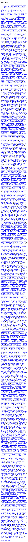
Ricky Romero (4, 217)
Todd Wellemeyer (13, 140)
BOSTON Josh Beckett (17, 486)
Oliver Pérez (9, 152)
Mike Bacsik (23, 182)
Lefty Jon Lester (22, 221)
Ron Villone (24, 82)
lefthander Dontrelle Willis (7, 237)
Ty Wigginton (11, 536)
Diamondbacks (4, 416)
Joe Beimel (4, 505)
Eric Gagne (20, 278)
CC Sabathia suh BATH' (8, 443)
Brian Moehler (4, 33)
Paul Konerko (8, 465)
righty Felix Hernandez (6, 312)
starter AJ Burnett (5, 402)
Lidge (2, 162)
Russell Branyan (4, 245)
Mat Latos (21, 262)
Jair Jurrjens (11, 43)
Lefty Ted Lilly (22, 441)
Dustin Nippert (22, 445)
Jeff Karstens (9, 422)
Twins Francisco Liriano (6, 324)
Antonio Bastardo (15, 137)
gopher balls (9, 400)
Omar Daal (17, 82)
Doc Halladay (20, 179)
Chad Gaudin (16, 97)
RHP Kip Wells (5, 336)
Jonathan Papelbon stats (11, 273)
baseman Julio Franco (6, 296)
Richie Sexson (16, 234)
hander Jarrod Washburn (15, 174)
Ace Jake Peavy (16, 520)
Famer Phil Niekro (10, 227)
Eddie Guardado (10, 98)
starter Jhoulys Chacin (13, 470)
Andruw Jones (13, 259)
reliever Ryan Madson (6, 493)
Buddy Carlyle (21, 259)
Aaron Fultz (19, 289)
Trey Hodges (16, 532)
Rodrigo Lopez (17, 39)
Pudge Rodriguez (15, 305)
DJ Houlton (17, 203)
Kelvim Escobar (13, 73)
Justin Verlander (4, 61)
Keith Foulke (4, 537)
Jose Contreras (11, 34)
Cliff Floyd (7, 486)
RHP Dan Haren (4, 187)
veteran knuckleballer (15, 348)
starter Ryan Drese (10, 380)
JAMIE (12, 5)
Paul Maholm (17, 231)
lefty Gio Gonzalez (22, 233)
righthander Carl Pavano (6, 166)
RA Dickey (8, 68)
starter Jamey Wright (21, 504)
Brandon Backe (4, 112)
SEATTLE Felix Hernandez (13, 392)
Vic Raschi (21, 339)
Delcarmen (18, 415)
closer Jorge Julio (5, 526)
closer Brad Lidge (5, 482)
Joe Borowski (21, 505)
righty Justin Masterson (6, 407)
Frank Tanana (18, 477)
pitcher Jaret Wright (12, 394)
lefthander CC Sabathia (13, 127)
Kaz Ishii (11, 167)
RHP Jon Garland (5, 160)
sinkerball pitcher (11, 419)
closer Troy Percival (13, 429)
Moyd (24, 5)
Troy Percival (12, 217)
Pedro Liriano (19, 369)
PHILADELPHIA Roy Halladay (8, 469)
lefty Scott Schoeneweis (15, 272)
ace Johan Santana (22, 442)
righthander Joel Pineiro (16, 447)
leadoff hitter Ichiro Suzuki (8, 485)
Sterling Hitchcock (21, 102)
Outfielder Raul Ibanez (7, 467)
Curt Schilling (23, 56)
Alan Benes (12, 525)
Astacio (17, 253)
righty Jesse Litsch (5, 288)
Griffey (2, 415)
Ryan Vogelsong (4, 261)
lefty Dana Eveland (13, 316)
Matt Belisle (18, 327)
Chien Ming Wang (14, 56)
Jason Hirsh (12, 347)
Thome (25, 300)
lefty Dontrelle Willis (10, 164)
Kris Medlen (4, 313)
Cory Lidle (16, 133)
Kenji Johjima (23, 290)
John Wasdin (23, 411)
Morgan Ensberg (21, 525)
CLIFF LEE (24, 466)
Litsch (18, 337)
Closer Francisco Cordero (18, 333)
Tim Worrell (9, 522)
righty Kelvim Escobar (18, 312)
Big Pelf (14, 247)
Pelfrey (9, 277)
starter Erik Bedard (18, 251)
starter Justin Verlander (19, 317)
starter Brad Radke (22, 446)
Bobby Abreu (10, 149)
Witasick (3, 379)
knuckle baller (9, 439)
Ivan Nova (3, 494)
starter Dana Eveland (18, 533)
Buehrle (12, 156)
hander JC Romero (17, 506)
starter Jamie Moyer (11, 42)
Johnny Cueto (22, 223)
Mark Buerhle (16, 433)
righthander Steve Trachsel (7, 155)
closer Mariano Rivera (20, 473)
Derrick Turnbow (23, 361)
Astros (22, 537)
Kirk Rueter (5, 58)
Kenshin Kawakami (5, 116)
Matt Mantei (9, 321)
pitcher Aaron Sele (6, 368)
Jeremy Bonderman (12, 29)
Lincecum (18, 65)
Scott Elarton (11, 66)
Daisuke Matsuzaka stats (6, 207)
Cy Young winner (5, 151)
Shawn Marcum (20, 199)
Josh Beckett (16, 26)
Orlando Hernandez (22, 62)
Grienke (2, 516)
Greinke (22, 159)
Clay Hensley (17, 379)
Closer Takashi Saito (5, 437)
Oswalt (12, 65)
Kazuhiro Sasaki (13, 328)
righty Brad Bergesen (14, 537)
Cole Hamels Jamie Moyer (11, 13)
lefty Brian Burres (19, 121)
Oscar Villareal (10, 340)
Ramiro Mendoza (6, 247)
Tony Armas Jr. (22, 104)
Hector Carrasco (18, 167)
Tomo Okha (19, 227)
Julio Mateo (22, 131)
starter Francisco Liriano (21, 390)
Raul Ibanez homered (6, 506)
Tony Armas (12, 58)
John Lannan (15, 68)
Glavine (12, 90)
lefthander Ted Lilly (7, 396)
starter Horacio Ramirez (20, 207)
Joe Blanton (13, 30)
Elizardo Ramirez (5, 341)
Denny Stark (8, 364)
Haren (18, 219)
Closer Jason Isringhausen (19, 186)
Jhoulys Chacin (18, 414)
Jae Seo (16, 89)
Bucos (15, 321)
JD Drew (4, 454)
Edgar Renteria (17, 345)
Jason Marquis (23, 27)
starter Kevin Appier (20, 497)
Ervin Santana (9, 53)
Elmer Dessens (10, 255)
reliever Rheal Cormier (6, 200)
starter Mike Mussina (7, 117)
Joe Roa (15, 223)
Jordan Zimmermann (22, 94)
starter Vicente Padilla (6, 139)
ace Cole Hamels (15, 100)
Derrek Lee (8, 450)
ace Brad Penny (15, 288)
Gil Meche (8, 27)
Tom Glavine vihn (21, 194)
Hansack (18, 363)
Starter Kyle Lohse (20, 435)
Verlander (11, 72)
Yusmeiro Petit (18, 214)
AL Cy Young (4, 466)
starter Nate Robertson (16, 226)
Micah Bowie (9, 82)
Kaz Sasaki (7, 333)
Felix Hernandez (22, 23)
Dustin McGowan (12, 431)
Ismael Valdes (12, 115)
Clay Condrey (11, 289)
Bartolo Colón (16, 529)
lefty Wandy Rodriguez (19, 238)
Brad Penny (21, 54)
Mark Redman (13, 31)
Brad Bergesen (17, 192)
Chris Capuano (8, 310)
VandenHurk (24, 329)
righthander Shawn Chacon (19, 368)
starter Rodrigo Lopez (17, 270)
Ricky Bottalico (4, 348)
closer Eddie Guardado (6, 223)
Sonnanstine (21, 431)
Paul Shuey (12, 219)
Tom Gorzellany (4, 374)
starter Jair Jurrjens (5, 305)
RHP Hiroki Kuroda (16, 314)
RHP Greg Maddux (16, 141)
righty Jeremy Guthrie (6, 186)
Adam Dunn (5, 378)
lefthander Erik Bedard (6, 133)
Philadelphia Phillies (20, 175)
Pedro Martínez (5, 182)
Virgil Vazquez (18, 360)
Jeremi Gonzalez (13, 54)
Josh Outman (14, 339)
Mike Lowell (17, 404)
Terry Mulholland (21, 50)
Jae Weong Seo (12, 206)
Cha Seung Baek (22, 153)
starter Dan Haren (5, 474)
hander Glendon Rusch (12, 512)
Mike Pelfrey (21, 195)
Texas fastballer (14, 284)
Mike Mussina (9, 18)
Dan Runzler (12, 351)
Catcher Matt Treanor (14, 498)
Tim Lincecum (9, 80)
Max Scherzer (22, 180)
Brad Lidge (3, 123)
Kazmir (24, 53)
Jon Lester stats (9, 210)
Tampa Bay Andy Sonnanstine (8, 318)
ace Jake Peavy (16, 524)
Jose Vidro (3, 258)
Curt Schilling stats (10, 424)
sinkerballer (22, 69)
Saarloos (12, 378)
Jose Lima (3, 195)
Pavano (4, 105)
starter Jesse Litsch (5, 274)
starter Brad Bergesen (7, 345)
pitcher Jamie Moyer (13, 7)
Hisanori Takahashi (16, 384)
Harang (12, 253)
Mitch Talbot (19, 514)
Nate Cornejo (10, 81)
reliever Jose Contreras (20, 235)
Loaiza (24, 327)
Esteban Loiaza (22, 496)
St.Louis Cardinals (14, 411)
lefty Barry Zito (4, 156)
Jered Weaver (16, 190)
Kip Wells (4, 54)
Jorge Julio (11, 172)
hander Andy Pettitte (16, 176)
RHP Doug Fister (6, 353)
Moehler (24, 137)
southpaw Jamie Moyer (14, 168)
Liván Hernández (12, 278)
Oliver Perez (22, 128)
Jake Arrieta (5, 285)
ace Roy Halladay (13, 93)
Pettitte (22, 136)
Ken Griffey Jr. (19, 172)
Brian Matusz (4, 442)
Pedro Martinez (17, 25)
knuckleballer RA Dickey (19, 277)
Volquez (14, 450)
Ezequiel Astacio (10, 415)
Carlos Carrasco (12, 454)
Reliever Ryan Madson (10, 229)
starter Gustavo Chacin (6, 438)
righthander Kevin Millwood (14, 293)
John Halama (18, 81)
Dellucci (23, 433)
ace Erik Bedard (15, 230)
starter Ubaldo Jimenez (18, 331)
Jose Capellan (13, 530)
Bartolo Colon (22, 31)
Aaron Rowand (9, 125)
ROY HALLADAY (17, 459)
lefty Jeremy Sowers (17, 426)
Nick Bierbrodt (19, 255)
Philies (8, 325)
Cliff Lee (4, 50)
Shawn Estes (8, 77)
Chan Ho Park (5, 30)
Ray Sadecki (10, 379)
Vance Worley (8, 257)
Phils (20, 132)
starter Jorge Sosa (15, 482)
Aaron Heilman (8, 162)
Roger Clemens (14, 131)
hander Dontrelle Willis (13, 535)
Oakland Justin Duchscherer (7, 372)
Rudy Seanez (10, 258)
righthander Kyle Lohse (16, 341)
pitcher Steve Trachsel (18, 208)
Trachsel (10, 89)
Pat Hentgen (23, 298)
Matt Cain (8, 74)
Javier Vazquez (8, 35)
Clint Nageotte (15, 101)
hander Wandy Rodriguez (7, 473)
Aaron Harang (17, 53)
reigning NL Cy (10, 477)
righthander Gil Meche (7, 497)
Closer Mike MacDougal (12, 306)
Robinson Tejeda (22, 112)
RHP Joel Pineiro (9, 327)
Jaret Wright (9, 69)
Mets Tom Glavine (10, 218)
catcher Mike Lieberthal (6, 398)
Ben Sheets (19, 111)
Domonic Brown (19, 488)
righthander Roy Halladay (7, 386)
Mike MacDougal (5, 376)
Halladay (3, 25)
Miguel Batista (9, 45)
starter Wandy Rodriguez (12, 449)
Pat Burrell (10, 147)
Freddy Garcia (18, 18)
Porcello (14, 475)
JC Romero (20, 135)
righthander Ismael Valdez (7, 235)
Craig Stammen (18, 388)
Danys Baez (5, 191)
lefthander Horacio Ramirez (18, 196)
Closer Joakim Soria (12, 423)
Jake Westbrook (12, 51)
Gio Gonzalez (4, 206)
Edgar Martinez (23, 359)
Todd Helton (21, 517)
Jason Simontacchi (10, 157)
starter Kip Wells (23, 328)
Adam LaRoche (11, 403)
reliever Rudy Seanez (7, 231)
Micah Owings (15, 302)
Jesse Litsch (3, 356)
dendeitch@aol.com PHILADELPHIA (10, 480)
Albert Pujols (11, 286)
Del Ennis (22, 215)
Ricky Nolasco (21, 42)
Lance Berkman (12, 356)
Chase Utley (8, 97)
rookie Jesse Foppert (12, 144)
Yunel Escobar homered (7, 292)
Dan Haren (4, 64)
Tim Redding (8, 190)
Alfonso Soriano (4, 239)
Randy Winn (20, 351)
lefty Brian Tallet (10, 344)
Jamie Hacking (18, 5)
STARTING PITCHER (6, 434)
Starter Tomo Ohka (5, 383)
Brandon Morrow (10, 337)
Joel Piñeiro (3, 66)
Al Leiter (17, 49)
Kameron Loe (17, 263)
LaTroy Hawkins (5, 253)
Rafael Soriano (22, 387)
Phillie (21, 140)
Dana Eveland (8, 263)
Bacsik (24, 453)
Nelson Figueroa (22, 500)
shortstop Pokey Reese (18, 212)
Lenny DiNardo (12, 442)
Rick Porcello (24, 230)
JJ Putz (11, 488)
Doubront (8, 461)
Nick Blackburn (21, 115)
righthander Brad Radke (19, 400)
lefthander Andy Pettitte (12, 109)
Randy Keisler (5, 301)
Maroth (25, 98)
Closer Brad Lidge (6, 212)
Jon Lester (19, 76)
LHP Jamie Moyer (15, 6)
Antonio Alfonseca (5, 137)
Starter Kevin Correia (6, 208)
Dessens (4, 382)
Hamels (19, 34)
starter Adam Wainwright (7, 246)
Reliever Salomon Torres (12, 265)
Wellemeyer (3, 431)
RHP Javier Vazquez (20, 258)
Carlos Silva (3, 60)
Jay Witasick (17, 412)
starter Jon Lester (21, 513)
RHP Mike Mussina (21, 380)
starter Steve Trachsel (10, 352)
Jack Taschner (5, 447)
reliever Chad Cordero (10, 492)
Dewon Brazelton (6, 320)
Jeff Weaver (20, 47)
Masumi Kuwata (12, 183)
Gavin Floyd (21, 41)
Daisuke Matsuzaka (13, 268)
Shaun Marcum (5, 100)
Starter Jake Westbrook (6, 300)
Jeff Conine (10, 170)
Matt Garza (10, 214)
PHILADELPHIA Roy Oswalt (8, 194)
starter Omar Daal (22, 144)
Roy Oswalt (10, 22)
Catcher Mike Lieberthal (16, 508)
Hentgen (22, 191)
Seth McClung (14, 336)
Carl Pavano (24, 49)
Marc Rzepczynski (10, 395)
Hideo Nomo (15, 116)
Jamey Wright (14, 274)
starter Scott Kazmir (21, 528)
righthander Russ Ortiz (11, 221)
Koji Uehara (18, 386)
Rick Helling (22, 119)
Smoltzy (3, 340)
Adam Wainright (14, 359)
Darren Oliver (4, 72)
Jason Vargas (4, 129)
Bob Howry (8, 533)
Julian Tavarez (13, 85)
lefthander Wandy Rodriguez (7, 369)
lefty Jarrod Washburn (15, 96)
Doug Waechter (19, 123)
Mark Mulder (14, 151)
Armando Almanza (20, 355)
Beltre (24, 506)
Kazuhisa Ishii (17, 117)
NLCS (18, 282)
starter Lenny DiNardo (19, 465)
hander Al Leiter (20, 349)
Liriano (8, 171)
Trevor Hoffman (14, 239)
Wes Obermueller (12, 135)
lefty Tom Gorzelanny (11, 250)
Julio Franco (19, 98)
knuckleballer (14, 182)
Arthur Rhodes (5, 84)
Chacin (12, 374)
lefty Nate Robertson (22, 451)
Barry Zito (9, 39)
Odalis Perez (4, 34)
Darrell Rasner (13, 132)
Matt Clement (15, 106)
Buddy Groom (4, 269)
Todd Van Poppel (9, 375)
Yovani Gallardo (4, 132)
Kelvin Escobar (4, 219)
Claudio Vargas (22, 61)
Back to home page (5, 540)
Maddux (3, 78)
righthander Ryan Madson (20, 246)
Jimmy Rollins (17, 170)
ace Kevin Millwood (11, 254)
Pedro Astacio (18, 156)
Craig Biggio (22, 268)
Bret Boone (16, 136)
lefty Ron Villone (11, 513)
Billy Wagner (15, 391)
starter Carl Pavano (11, 153)
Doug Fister (3, 214)
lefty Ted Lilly (16, 74)
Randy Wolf (3, 38)
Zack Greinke (23, 89)
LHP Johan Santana (21, 318)
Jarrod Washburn (21, 33)
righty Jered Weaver (20, 378)
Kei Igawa (13, 457)
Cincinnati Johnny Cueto (18, 353)
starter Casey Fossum (6, 426)
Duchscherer (5, 508)
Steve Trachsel (9, 21)
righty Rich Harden (6, 529)
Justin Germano (4, 335)
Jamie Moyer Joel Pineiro (11, 11)
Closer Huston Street (16, 490)
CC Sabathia (4, 51)
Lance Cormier (4, 488)
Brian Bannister (20, 218)
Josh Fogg (18, 43)
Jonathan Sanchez (15, 124)
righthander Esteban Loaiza (16, 245)
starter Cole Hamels (17, 113)
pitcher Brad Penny (13, 387)
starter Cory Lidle (5, 188)
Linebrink (3, 423)
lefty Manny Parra (5, 176)
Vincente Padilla (11, 47)
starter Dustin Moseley (16, 301)
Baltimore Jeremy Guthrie (7, 175)
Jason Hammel (4, 104)
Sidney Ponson (13, 61)
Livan (15, 422)
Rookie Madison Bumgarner (13, 276)
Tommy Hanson (13, 180)
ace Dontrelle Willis (10, 282)
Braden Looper (4, 56)
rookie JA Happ (16, 320)
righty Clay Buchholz (19, 202)
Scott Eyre (12, 416)
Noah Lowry (23, 105)
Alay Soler (10, 481)
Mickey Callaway (11, 451)
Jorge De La (24, 498)
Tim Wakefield (18, 21)
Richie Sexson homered (12, 308)
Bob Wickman (23, 239)
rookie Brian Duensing (18, 257)
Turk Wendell (23, 335)
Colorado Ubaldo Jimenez (7, 502)
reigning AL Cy (20, 536)
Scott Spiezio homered (17, 471)
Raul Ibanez (9, 46)
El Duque (23, 100)
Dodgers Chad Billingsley (7, 225)
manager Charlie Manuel (6, 203)
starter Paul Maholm (7, 412)
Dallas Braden (14, 376)
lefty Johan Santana (6, 234)
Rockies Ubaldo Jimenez (6, 148)
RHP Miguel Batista (18, 120)
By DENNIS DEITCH (21, 344)
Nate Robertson (6, 62)
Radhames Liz (8, 404)
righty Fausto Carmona (20, 367)
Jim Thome (24, 74)
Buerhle (15, 200)
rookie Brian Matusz (18, 139)
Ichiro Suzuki (5, 501)
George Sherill (16, 296)
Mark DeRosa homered (18, 294)
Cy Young (4, 93)
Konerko (20, 454)
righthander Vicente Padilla (8, 145)
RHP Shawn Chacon (13, 382)
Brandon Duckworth (12, 262)
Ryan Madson (13, 112)
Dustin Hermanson (10, 242)
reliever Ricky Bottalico (18, 371)
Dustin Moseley (9, 414)
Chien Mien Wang (6, 304)
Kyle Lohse (12, 33)
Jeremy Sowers (13, 505)
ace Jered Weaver (22, 229)
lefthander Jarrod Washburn (17, 84)
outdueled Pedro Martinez (11, 399)
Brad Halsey (17, 152)
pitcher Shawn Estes (5, 475)
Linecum (22, 316)
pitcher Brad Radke (5, 357)
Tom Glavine (17, 19)
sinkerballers (9, 532)
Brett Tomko (5, 96)
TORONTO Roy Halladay (7, 390)
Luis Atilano (22, 243)
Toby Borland (4, 498)
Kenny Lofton (22, 376)
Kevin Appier (21, 204)
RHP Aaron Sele (11, 249)
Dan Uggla (16, 407)
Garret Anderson (5, 243)
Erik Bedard (11, 60)
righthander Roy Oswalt (6, 143)
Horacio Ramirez (20, 60)
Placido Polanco (15, 171)
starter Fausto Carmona (6, 238)
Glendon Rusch (5, 230)
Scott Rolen (24, 302)
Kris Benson (12, 76)
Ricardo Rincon (4, 365)
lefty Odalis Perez (20, 90)
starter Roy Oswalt (10, 199)
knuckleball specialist (17, 241)
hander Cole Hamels (5, 141)
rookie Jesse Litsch (11, 517)
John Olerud (9, 251)
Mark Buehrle (11, 50)
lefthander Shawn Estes (14, 269)
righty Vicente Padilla (17, 437)
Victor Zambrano (5, 65)
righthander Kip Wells (16, 188)
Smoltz (24, 65)
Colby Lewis (4, 183)
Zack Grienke (11, 108)
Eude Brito (24, 190)
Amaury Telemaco (13, 159)
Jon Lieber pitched (6, 500)
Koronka (3, 514)
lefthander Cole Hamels (6, 92)
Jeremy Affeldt (17, 313)
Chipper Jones (8, 211)
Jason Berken (20, 485)
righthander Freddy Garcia (20, 211)
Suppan (8, 88)
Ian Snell (11, 64)
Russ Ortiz (15, 27)
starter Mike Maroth (5, 371)
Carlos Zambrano (6, 106)
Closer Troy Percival (12, 410)
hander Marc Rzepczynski (13, 462)
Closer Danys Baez (13, 297)
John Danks (3, 278)
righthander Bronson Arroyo (7, 355)
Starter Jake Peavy (9, 349)
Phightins (15, 438)
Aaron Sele (9, 25)
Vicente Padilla (22, 29)
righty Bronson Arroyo (6, 136)
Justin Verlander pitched (13, 463)
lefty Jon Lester (14, 332)
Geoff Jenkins (21, 406)
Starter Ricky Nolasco (19, 522)
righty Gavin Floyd (5, 101)
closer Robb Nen (12, 233)
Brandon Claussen (5, 70)
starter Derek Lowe (5, 196)
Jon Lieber (9, 19)
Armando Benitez (19, 155)
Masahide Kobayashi (6, 446)
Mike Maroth (17, 35)
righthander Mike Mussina (20, 92)
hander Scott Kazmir (21, 372)
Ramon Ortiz (4, 49)
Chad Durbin (19, 157)
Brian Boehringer (10, 516)
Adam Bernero (4, 351)
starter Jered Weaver (20, 375)
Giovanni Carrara (21, 492)
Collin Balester (9, 184)
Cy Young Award (14, 285)
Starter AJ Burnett (14, 335)
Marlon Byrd (12, 528)
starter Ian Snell (19, 237)
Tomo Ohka (5, 76)
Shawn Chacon (4, 73)
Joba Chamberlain (10, 430)
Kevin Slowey (18, 225)
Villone (10, 313)
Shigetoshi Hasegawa (6, 294)
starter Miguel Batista (16, 383)
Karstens (13, 526)
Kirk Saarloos (15, 357)
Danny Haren (5, 90)
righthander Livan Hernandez (12, 489)
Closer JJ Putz (22, 422)
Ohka (2, 263)
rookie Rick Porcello (22, 419)
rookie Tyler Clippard (15, 365)
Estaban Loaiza (20, 347)
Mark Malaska (13, 445)
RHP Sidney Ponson (5, 520)
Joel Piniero (20, 38)
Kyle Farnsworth (15, 478)
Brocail (14, 500)
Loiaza (25, 502)
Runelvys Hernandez (16, 88)
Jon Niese (11, 323)
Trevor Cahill (17, 148)
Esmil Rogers (13, 243)
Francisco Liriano (19, 64)
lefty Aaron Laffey (14, 290)
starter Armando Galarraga (13, 418)
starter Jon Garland (6, 331)
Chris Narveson (4, 180)
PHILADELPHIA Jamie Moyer (8, 10)
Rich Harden (8, 524)
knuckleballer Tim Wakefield (20, 57)
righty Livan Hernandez (6, 120)
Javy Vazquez (24, 484)
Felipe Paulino (18, 502)
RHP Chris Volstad (9, 435)
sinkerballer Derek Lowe (15, 343)
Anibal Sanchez (13, 104)
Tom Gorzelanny (11, 111)
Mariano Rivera (14, 261)
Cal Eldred (9, 455)
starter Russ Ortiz (5, 198)
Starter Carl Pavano (16, 325)
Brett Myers (21, 37)
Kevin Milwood (10, 514)
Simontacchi (13, 406)
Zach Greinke (20, 145)
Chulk (9, 471)
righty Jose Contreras (13, 215)
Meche (14, 493)
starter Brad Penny (10, 179)
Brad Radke (9, 26)
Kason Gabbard (21, 222)
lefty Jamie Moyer (5, 6)
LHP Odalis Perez (6, 391)
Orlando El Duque (5, 457)
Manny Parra (14, 160)
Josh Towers (3, 127)
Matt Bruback (17, 453)
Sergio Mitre (11, 123)
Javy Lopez (22, 382)
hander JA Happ (16, 461)
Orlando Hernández (21, 286)
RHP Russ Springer (12, 458)
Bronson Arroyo (4, 31)
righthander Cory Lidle (11, 128)
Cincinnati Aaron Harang (17, 70)
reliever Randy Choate (18, 364)
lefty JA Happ (20, 280)
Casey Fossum (18, 72)
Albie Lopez (19, 164)
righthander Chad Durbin (12, 521)
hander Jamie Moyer (21, 9)
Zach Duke (4, 159)
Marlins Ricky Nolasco (7, 388)
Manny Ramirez (20, 424)
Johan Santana (17, 46)
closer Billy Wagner (13, 298)
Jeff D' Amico (4, 328)
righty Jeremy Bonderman (8, 504)
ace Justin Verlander (19, 149)
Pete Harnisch (21, 493)
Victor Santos (16, 329)
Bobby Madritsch (5, 332)
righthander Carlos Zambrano (8, 280)
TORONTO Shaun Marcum (17, 501)
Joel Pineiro (18, 22)
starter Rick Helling (22, 352)
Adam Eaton (4, 43)
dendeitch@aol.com (16, 178)
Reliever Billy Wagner (20, 443)
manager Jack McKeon (12, 494)
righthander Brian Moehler (7, 367)
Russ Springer (12, 281)
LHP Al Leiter (9, 202)
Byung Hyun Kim (10, 78)
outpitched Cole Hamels (16, 474)
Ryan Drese (3, 147)
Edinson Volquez (18, 143)
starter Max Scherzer (13, 420)
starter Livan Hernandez (14, 129)
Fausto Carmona (4, 85)
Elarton (20, 200)
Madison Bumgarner (12, 408)
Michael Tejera (17, 398)
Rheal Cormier (21, 206)
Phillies (15, 69)
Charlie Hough (22, 273)
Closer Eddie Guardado (20, 184)
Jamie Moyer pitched (10, 9)
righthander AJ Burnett (11, 361)
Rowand (14, 446)
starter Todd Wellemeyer (13, 309)
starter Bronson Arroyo (12, 105)
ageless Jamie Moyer (19, 14)
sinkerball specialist (13, 119)
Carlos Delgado (4, 259)
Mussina (4, 29)
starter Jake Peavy (14, 191)
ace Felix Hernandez (18, 77)
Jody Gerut (19, 516)
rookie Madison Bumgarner (16, 187)
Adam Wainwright (19, 125)
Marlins (4, 420)
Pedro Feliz (16, 324)
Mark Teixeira (18, 467)
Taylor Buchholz (6, 241)
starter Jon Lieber (6, 113)
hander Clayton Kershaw (6, 317)
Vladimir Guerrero (21, 242)
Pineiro (24, 176)
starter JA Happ (17, 434)
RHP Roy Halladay (18, 310)
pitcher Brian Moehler (7, 453)
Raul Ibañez (14, 198)
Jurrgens (9, 459)
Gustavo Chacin (11, 102)
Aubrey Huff (4, 167)
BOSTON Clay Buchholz (7, 518)
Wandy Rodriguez (21, 58)
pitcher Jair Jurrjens (13, 509)
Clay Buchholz (11, 94)
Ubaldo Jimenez (18, 45)
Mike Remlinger (18, 162)
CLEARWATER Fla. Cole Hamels (9, 496)
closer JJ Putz (18, 340)
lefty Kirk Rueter (17, 300)
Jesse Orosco (17, 439)
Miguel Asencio (19, 147)
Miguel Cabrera (20, 430)
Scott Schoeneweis (6, 329)
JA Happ (13, 62)
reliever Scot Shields (17, 427)
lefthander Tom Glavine (11, 86)
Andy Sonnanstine (5, 124)
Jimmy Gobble (23, 284)
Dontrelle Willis (12, 38)
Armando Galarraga (18, 396)
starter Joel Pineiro (11, 195)
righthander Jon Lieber (11, 37)
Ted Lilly (11, 49)
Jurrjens (19, 78)
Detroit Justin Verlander (6, 192)
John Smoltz (21, 30)
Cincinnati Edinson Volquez (8, 222)
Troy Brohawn (13, 441)
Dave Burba (5, 445)
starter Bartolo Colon (22, 395)
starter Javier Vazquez (18, 304)
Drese (25, 157)
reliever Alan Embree (6, 433)
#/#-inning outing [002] (20, 518)
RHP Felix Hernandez (19, 481)
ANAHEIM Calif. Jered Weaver (14, 510)
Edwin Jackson (5, 178)
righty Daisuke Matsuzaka (8, 363)
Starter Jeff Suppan (19, 323)
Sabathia (18, 66)
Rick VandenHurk (18, 166)
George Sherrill (21, 356)
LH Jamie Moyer (9, 14)
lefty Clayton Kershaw (14, 466)
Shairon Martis (22, 160)
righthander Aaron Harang (12, 484)
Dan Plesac (13, 402)
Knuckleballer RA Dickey (7, 121)
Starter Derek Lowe (18, 455)
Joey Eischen (23, 116)
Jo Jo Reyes (18, 292)
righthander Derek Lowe (14, 266)
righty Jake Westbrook (7, 360)
